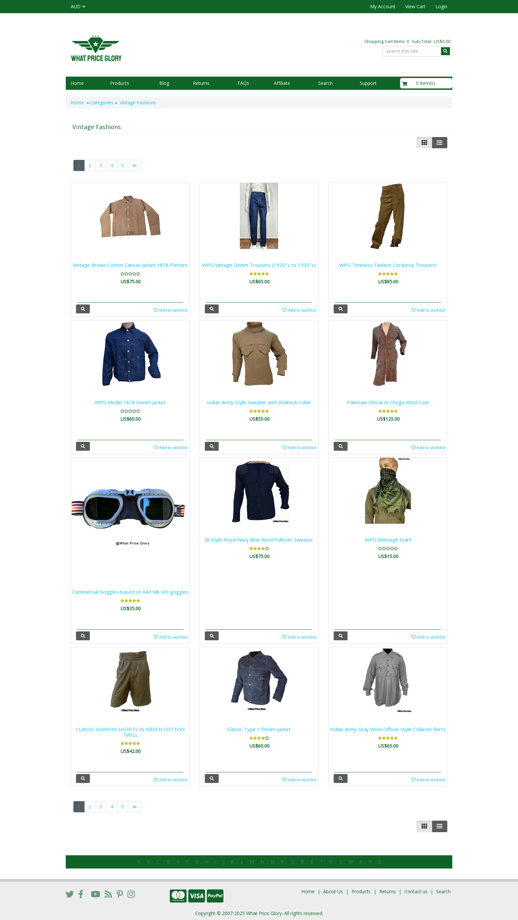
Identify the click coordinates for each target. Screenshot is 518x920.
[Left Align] (424, 142)
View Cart (415, 6)
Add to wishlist (171, 310)
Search (325, 83)
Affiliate (282, 83)
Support (368, 83)
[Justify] (439, 142)
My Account (382, 6)
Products (119, 83)
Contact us (415, 891)
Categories (101, 102)
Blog (164, 83)
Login (441, 6)
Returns (201, 83)
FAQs (243, 83)
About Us (333, 891)
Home (77, 83)
